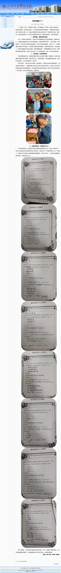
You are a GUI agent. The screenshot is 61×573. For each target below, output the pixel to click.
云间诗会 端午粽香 (23, 561)
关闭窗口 (56, 563)
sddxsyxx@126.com (39, 570)
